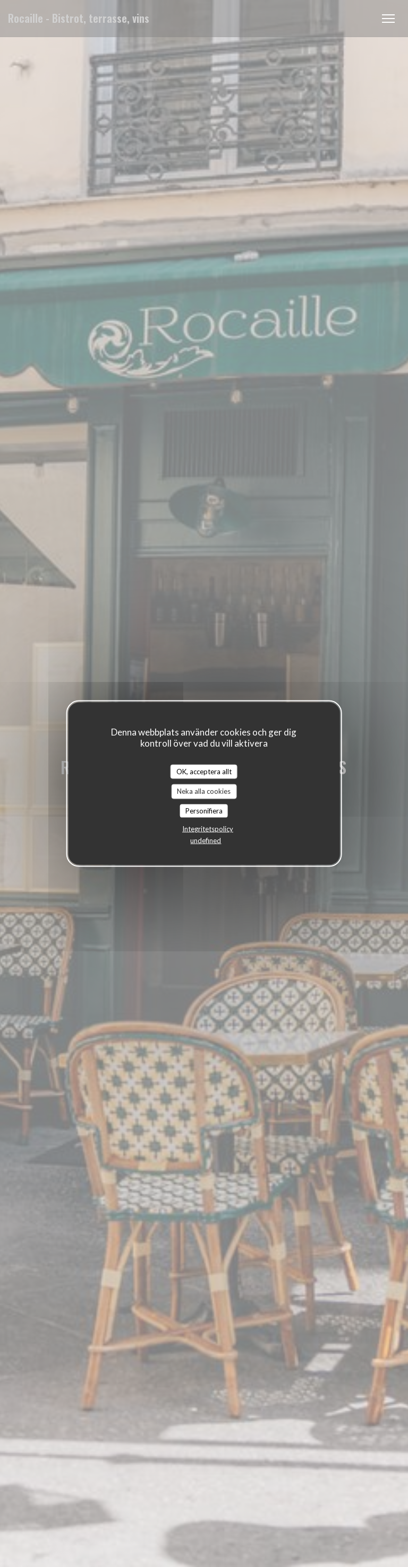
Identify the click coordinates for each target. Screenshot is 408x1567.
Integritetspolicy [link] (207, 829)
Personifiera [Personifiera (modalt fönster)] (204, 810)
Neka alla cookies (204, 791)
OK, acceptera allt (204, 771)
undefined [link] (205, 840)
